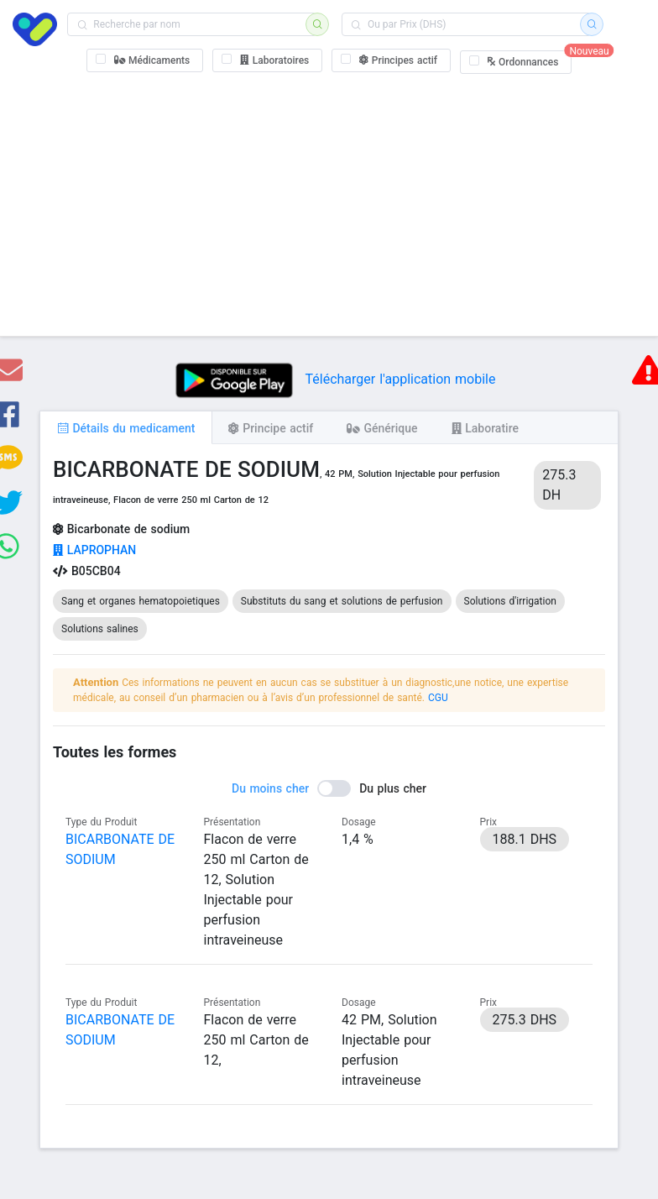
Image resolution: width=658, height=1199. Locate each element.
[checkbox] (145, 60)
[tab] (125, 427)
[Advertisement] (329, 201)
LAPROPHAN (94, 550)
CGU (438, 698)
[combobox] (191, 24)
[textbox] (191, 24)
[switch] (329, 788)
